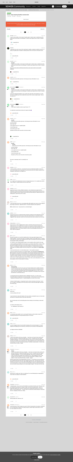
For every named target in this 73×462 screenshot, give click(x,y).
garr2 (11, 235)
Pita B (11, 312)
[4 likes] (15, 99)
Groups (39, 6)
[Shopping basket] (69, 2)
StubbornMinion (13, 223)
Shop (4, 2)
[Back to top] (71, 421)
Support (10, 2)
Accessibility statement (43, 422)
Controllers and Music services (33, 9)
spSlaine (11, 213)
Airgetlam (11, 47)
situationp (11, 167)
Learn (7, 2)
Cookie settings (36, 422)
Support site (43, 6)
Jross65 (11, 77)
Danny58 (11, 35)
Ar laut (11, 289)
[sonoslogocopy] (36, 2)
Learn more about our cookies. (55, 454)
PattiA (11, 179)
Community (8, 9)
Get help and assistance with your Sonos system (19, 9)
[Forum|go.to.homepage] (15, 6)
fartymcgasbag (12, 87)
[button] (58, 6)
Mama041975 (12, 396)
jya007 (11, 141)
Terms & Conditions (29, 422)
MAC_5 (11, 201)
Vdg (11, 371)
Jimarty (11, 335)
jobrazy (11, 265)
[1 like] (14, 55)
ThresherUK (12, 349)
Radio (14, 2)
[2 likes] (14, 42)
